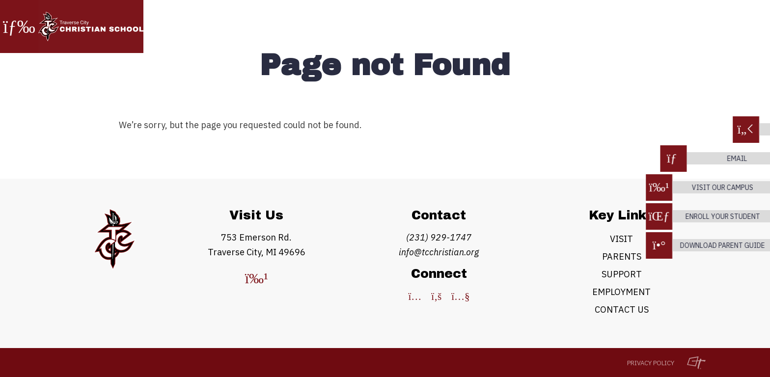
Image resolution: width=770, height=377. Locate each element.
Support (622, 274)
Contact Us (622, 309)
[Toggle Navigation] (19, 26)
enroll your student (720, 216)
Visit (621, 238)
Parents (621, 256)
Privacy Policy (650, 363)
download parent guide (719, 245)
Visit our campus (719, 187)
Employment (621, 291)
